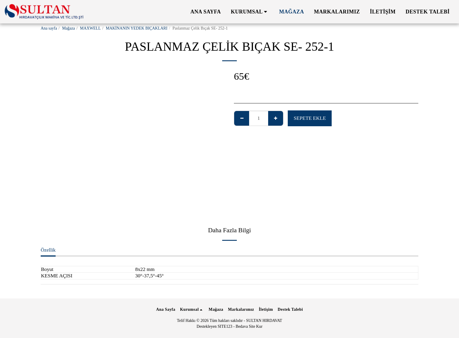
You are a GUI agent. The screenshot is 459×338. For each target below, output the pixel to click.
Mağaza (68, 28)
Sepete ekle (310, 118)
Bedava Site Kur (249, 326)
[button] (250, 11)
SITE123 (224, 326)
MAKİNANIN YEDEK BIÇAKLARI (136, 28)
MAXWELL (90, 28)
